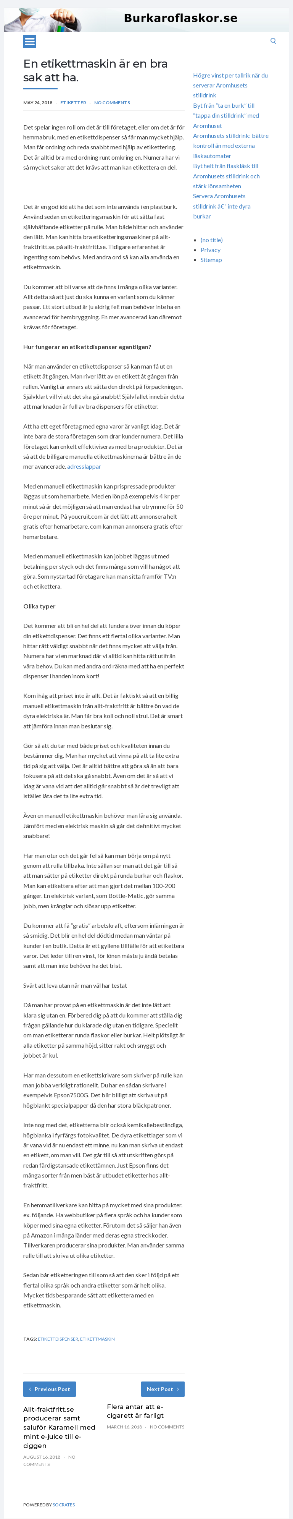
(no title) (212, 239)
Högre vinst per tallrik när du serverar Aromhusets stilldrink (230, 85)
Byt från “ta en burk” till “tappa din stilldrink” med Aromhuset (226, 115)
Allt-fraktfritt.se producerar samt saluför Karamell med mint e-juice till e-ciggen (59, 1427)
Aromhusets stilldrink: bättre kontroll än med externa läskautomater (231, 145)
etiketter (73, 102)
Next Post (163, 1389)
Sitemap (211, 259)
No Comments (112, 102)
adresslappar (84, 466)
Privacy (211, 249)
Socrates (64, 1505)
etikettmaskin (97, 1339)
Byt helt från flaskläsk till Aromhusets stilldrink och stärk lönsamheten (226, 175)
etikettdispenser (58, 1339)
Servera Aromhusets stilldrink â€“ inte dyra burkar (222, 206)
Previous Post (49, 1389)
